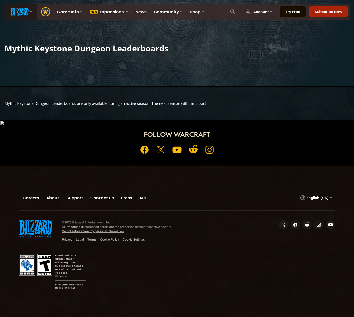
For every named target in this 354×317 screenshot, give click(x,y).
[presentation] (20, 12)
